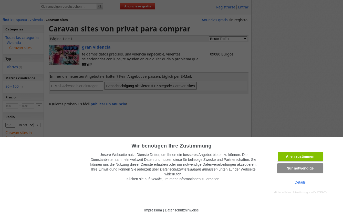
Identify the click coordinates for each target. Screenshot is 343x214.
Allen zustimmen (300, 156)
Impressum (153, 210)
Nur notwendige (300, 168)
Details (300, 182)
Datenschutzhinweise (182, 210)
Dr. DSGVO (320, 192)
